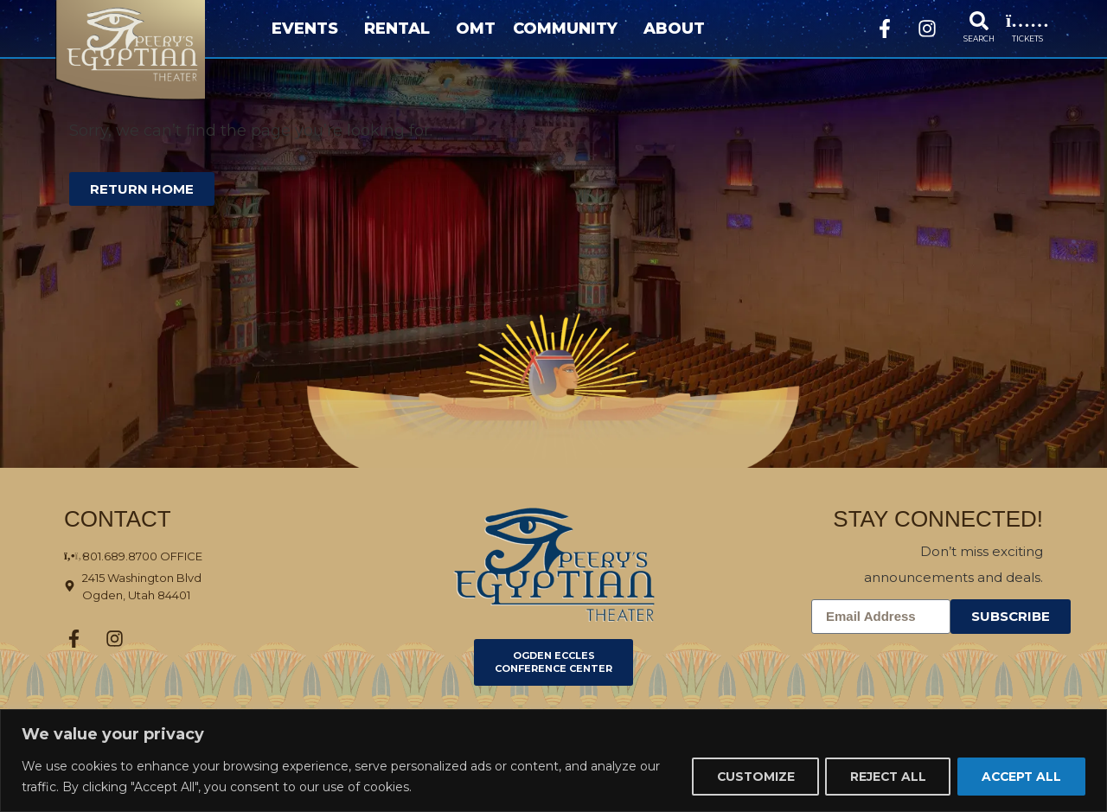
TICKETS (1027, 38)
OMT (476, 28)
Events (309, 28)
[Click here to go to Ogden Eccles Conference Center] (553, 663)
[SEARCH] (979, 20)
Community (569, 28)
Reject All (882, 776)
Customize (746, 776)
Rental (401, 28)
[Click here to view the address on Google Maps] (180, 586)
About (678, 28)
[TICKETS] (1027, 20)
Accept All (1019, 776)
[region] (553, 760)
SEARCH (979, 38)
